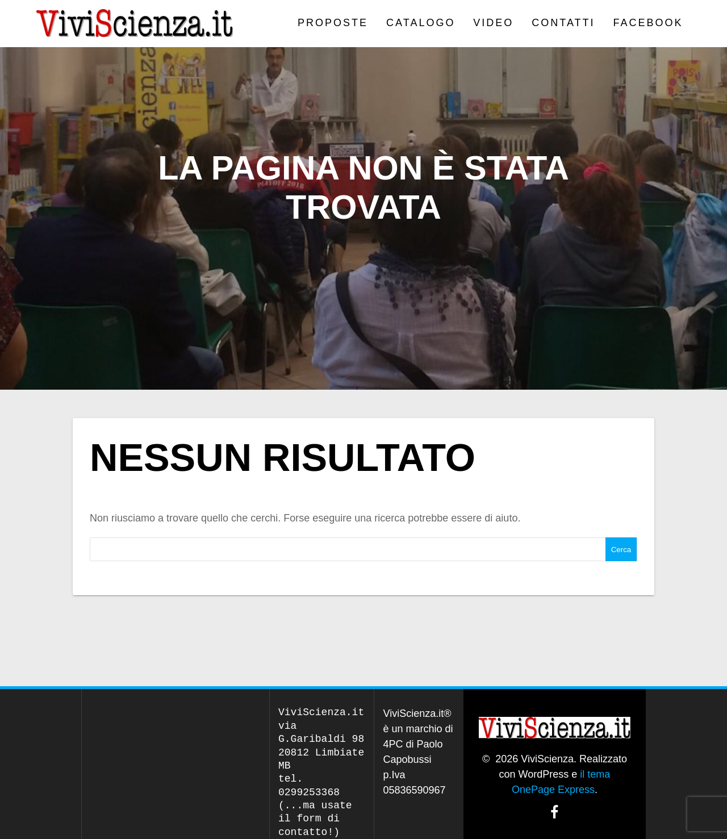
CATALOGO (420, 22)
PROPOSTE (333, 22)
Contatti (563, 22)
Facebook (648, 22)
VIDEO (493, 22)
